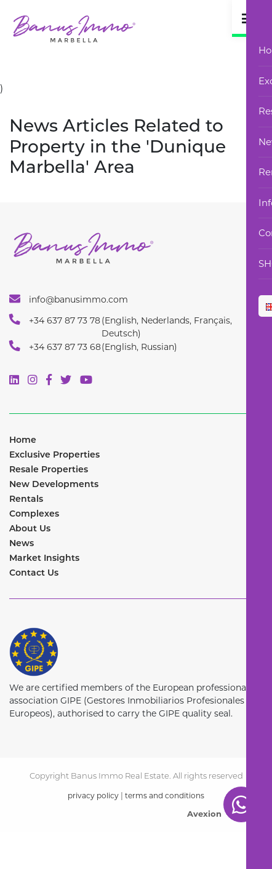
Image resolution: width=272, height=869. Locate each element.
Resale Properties (48, 469)
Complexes (34, 513)
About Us (29, 528)
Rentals (26, 498)
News (21, 543)
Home (22, 439)
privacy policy (93, 795)
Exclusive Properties (54, 454)
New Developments (53, 484)
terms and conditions (164, 795)
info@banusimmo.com (68, 299)
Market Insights (44, 557)
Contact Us (33, 572)
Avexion (204, 814)
